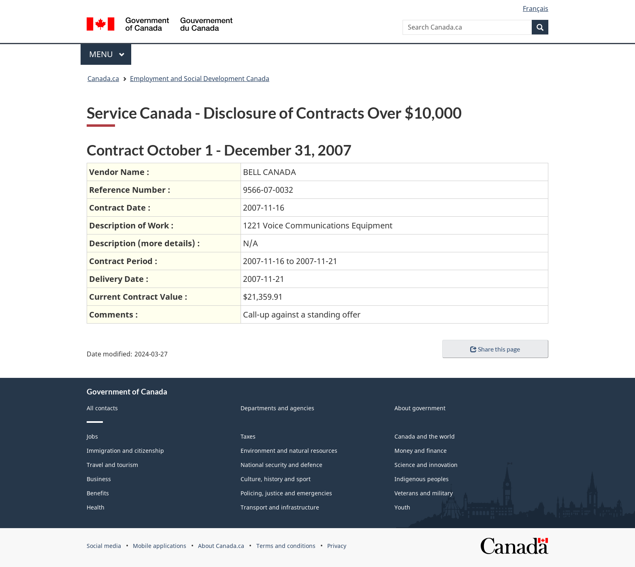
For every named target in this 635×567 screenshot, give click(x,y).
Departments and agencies (277, 408)
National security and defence (281, 465)
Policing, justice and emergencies (286, 493)
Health (95, 507)
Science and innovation (426, 465)
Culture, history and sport (276, 479)
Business (99, 479)
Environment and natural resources (289, 450)
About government (419, 408)
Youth (402, 507)
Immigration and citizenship (125, 450)
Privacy (336, 546)
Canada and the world (424, 436)
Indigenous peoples (421, 479)
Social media (104, 546)
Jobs (92, 436)
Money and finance (420, 450)
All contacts (102, 408)
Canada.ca (103, 78)
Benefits (98, 493)
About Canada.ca (221, 546)
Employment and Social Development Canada (199, 78)
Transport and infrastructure (280, 507)
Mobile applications (159, 546)
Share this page (495, 349)
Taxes (248, 436)
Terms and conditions (285, 546)
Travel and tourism (112, 465)
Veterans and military (423, 493)
